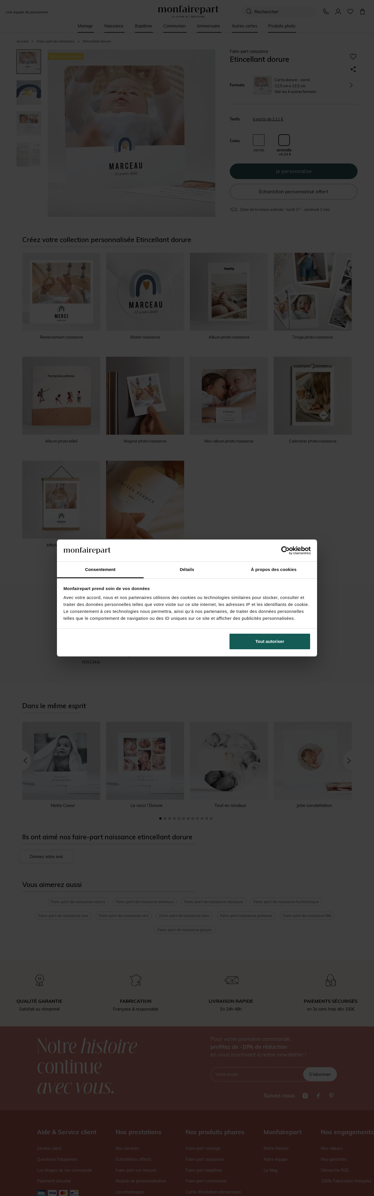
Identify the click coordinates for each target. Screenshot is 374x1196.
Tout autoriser (269, 641)
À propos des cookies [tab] (274, 569)
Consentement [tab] (100, 569)
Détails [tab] (187, 569)
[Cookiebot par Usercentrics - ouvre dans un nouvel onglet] (285, 550)
